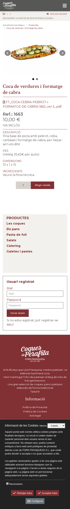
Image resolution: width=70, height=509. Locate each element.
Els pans (13, 229)
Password (14, 300)
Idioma (43, 425)
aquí (10, 324)
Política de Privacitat (35, 407)
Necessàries (16, 484)
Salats (11, 240)
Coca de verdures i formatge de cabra (25, 28)
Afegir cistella (42, 185)
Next (62, 53)
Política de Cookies (35, 411)
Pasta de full (17, 234)
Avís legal (35, 415)
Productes (33, 25)
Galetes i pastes (19, 251)
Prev (8, 53)
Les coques (16, 223)
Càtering (14, 246)
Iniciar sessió (18, 313)
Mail (10, 288)
